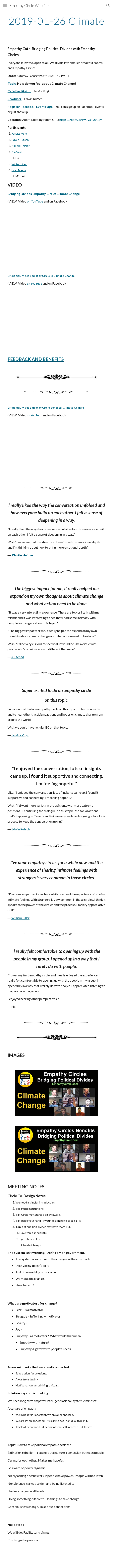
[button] (5, 5)
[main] (56, 21)
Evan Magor (19, 170)
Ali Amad (17, 152)
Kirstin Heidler (20, 145)
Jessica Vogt (19, 133)
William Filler (19, 164)
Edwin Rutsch (20, 139)
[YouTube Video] (56, 238)
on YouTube (35, 201)
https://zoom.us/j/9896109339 (80, 119)
